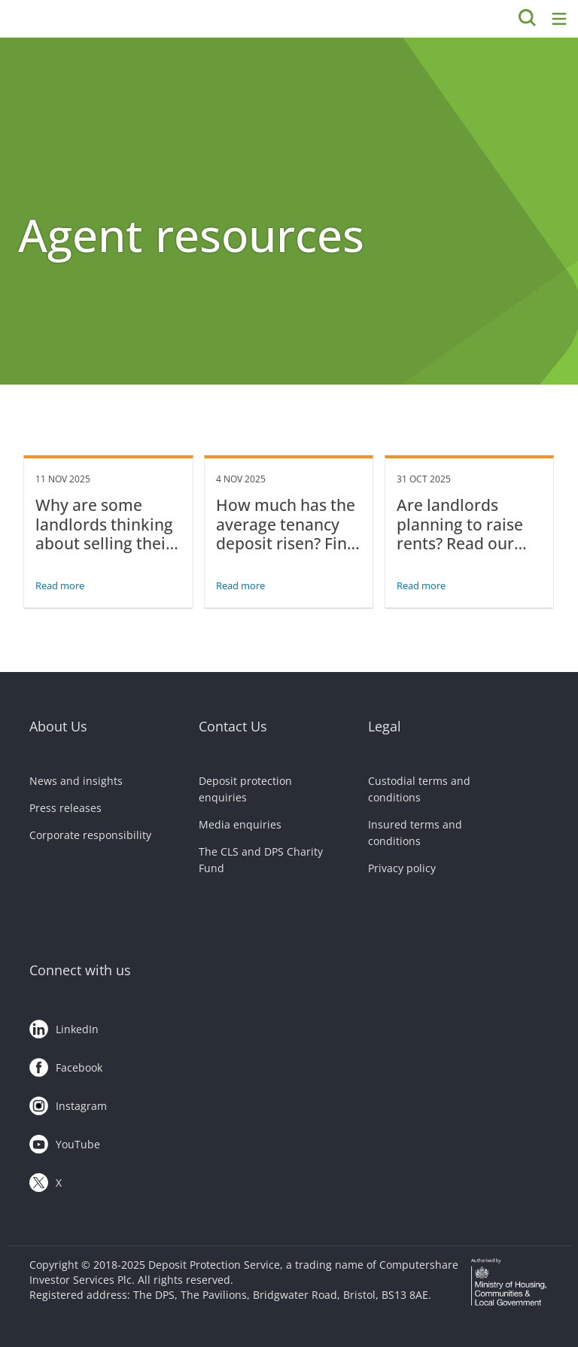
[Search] (527, 19)
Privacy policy (402, 868)
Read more (59, 585)
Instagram (68, 1103)
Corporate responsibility (90, 835)
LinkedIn (64, 1026)
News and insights (76, 781)
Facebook (65, 1064)
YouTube (64, 1141)
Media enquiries (240, 824)
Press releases (65, 808)
